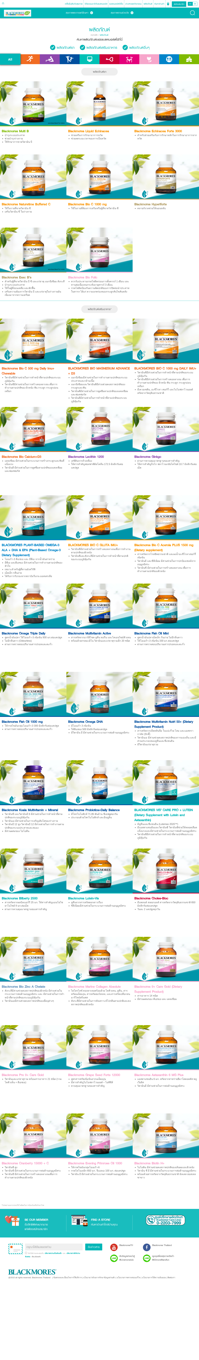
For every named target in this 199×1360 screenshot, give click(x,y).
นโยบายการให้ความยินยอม (154, 1277)
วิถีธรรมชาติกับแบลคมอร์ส (96, 4)
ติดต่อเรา (171, 1277)
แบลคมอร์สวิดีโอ (116, 4)
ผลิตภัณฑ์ (148, 4)
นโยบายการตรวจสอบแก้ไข (128, 1277)
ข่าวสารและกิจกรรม (133, 4)
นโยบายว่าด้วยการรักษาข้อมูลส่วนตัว (99, 1277)
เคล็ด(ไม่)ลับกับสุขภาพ (73, 4)
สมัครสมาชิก (179, 4)
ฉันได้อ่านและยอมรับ (36, 1253)
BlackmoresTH (126, 1245)
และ (64, 1253)
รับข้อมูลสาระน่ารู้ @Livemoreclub (127, 1258)
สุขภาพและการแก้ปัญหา (79, 12)
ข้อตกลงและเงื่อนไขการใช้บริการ (67, 1277)
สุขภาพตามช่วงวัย (122, 12)
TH (190, 3)
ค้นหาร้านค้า (159, 4)
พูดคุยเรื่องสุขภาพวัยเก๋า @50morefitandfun (163, 1258)
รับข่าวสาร (94, 1246)
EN (195, 3)
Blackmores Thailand (162, 1245)
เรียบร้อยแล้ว (36, 1256)
